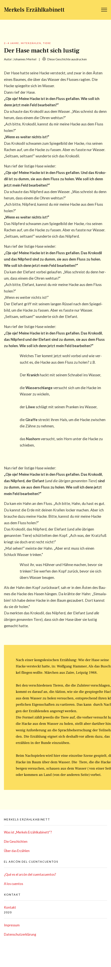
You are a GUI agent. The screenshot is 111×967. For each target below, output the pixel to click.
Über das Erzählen (17, 851)
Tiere (47, 43)
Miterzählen (31, 43)
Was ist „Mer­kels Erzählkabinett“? (28, 832)
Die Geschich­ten (15, 841)
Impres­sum (12, 925)
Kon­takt (10, 907)
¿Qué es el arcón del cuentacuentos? (30, 874)
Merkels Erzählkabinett (34, 10)
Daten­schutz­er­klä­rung (20, 934)
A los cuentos (13, 884)
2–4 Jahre (11, 43)
